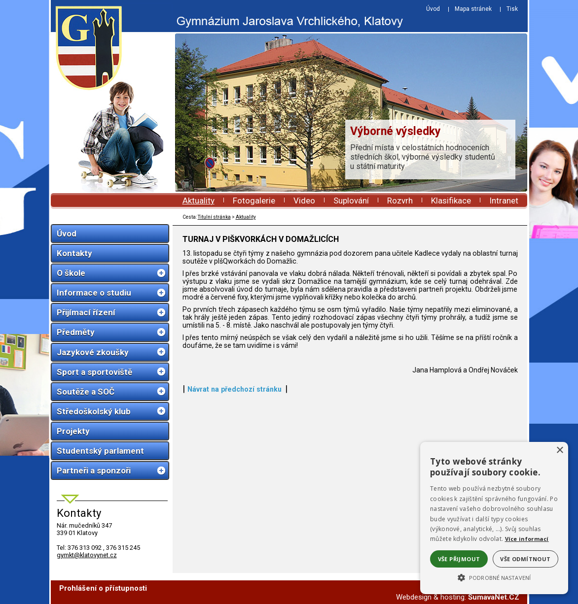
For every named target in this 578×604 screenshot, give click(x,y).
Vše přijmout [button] (459, 559)
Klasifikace (451, 200)
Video (304, 200)
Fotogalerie (254, 200)
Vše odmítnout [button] (525, 559)
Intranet (503, 200)
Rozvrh (400, 200)
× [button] (559, 450)
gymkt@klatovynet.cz (87, 555)
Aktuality (198, 200)
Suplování (351, 200)
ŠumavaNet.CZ (493, 597)
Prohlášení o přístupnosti (103, 588)
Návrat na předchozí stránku (234, 389)
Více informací (527, 538)
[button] (494, 576)
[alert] (494, 518)
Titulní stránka (214, 217)
